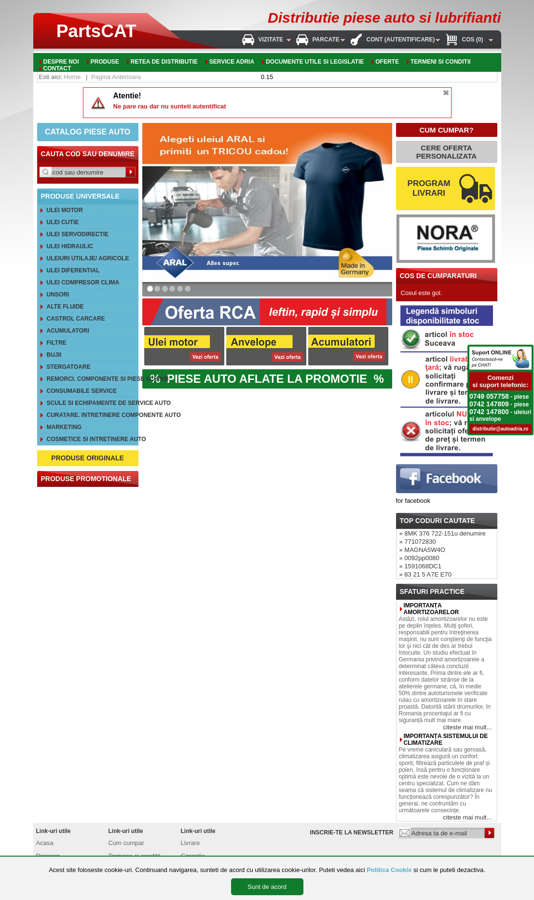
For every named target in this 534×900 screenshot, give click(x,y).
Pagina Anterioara (116, 77)
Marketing (64, 427)
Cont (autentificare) (401, 39)
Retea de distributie (164, 61)
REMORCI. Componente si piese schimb (91, 379)
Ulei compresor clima (83, 282)
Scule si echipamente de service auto (91, 403)
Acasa (45, 842)
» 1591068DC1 (420, 566)
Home (72, 77)
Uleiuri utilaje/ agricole (88, 258)
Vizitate (271, 39)
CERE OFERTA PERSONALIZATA (446, 152)
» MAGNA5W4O (422, 549)
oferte (387, 61)
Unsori (58, 294)
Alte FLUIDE (65, 306)
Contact (57, 68)
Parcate (326, 39)
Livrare (190, 842)
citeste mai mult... (467, 727)
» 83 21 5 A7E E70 (425, 574)
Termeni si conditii (441, 61)
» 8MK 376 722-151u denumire (442, 533)
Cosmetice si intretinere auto (91, 439)
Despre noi (61, 61)
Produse (105, 61)
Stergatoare (69, 366)
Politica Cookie (389, 869)
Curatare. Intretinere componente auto (91, 415)
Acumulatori (68, 330)
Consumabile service (82, 391)
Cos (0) (472, 39)
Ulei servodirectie (78, 234)
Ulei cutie (63, 222)
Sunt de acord (267, 886)
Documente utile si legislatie (315, 61)
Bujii (54, 354)
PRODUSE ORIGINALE (87, 458)
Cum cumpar (126, 842)
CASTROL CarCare (76, 318)
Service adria (231, 61)
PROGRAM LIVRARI (429, 188)
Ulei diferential (73, 270)
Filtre (57, 342)
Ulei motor (65, 210)
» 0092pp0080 (419, 558)
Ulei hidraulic (70, 246)
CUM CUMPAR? (446, 130)
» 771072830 (417, 541)
